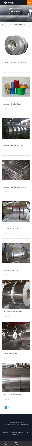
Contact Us (16, 419)
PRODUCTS (21, 25)
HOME (15, 25)
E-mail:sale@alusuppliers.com (16, 422)
